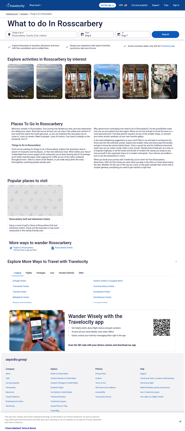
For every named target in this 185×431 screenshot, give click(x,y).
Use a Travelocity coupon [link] (149, 392)
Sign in (176, 5)
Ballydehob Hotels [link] (21, 297)
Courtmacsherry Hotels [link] (103, 286)
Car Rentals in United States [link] (61, 392)
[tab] (18, 273)
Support (155, 5)
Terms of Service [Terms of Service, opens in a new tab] (29, 428)
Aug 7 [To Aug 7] (125, 35)
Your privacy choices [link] (103, 397)
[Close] (180, 421)
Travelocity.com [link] (12, 14)
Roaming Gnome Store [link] (14, 401)
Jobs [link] (8, 378)
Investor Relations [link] (13, 397)
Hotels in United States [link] (59, 374)
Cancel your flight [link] (147, 383)
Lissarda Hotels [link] (100, 303)
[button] (92, 262)
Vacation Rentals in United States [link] (63, 378)
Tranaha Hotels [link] (19, 292)
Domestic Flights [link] (57, 388)
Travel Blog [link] (55, 411)
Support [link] (143, 374)
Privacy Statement (13, 428)
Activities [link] (24, 14)
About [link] (8, 374)
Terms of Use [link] (100, 383)
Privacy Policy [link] (100, 374)
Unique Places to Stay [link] (59, 406)
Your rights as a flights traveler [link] (152, 397)
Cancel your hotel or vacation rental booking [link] (157, 378)
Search (165, 34)
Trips (166, 5)
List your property (139, 5)
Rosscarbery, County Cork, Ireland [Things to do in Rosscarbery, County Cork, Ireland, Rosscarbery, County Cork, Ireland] (29, 35)
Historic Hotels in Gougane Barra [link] (108, 281)
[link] (29, 248)
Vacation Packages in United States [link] (64, 383)
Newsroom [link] (10, 392)
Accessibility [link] (100, 392)
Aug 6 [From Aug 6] (88, 35)
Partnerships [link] (11, 388)
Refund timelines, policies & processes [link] (155, 388)
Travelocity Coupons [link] (58, 401)
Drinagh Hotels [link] (19, 281)
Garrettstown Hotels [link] (102, 297)
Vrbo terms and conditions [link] (105, 388)
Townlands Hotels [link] (21, 286)
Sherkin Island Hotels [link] (22, 303)
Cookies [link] (98, 378)
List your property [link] (12, 383)
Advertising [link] (10, 406)
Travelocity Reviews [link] (58, 397)
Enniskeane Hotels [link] (101, 292)
